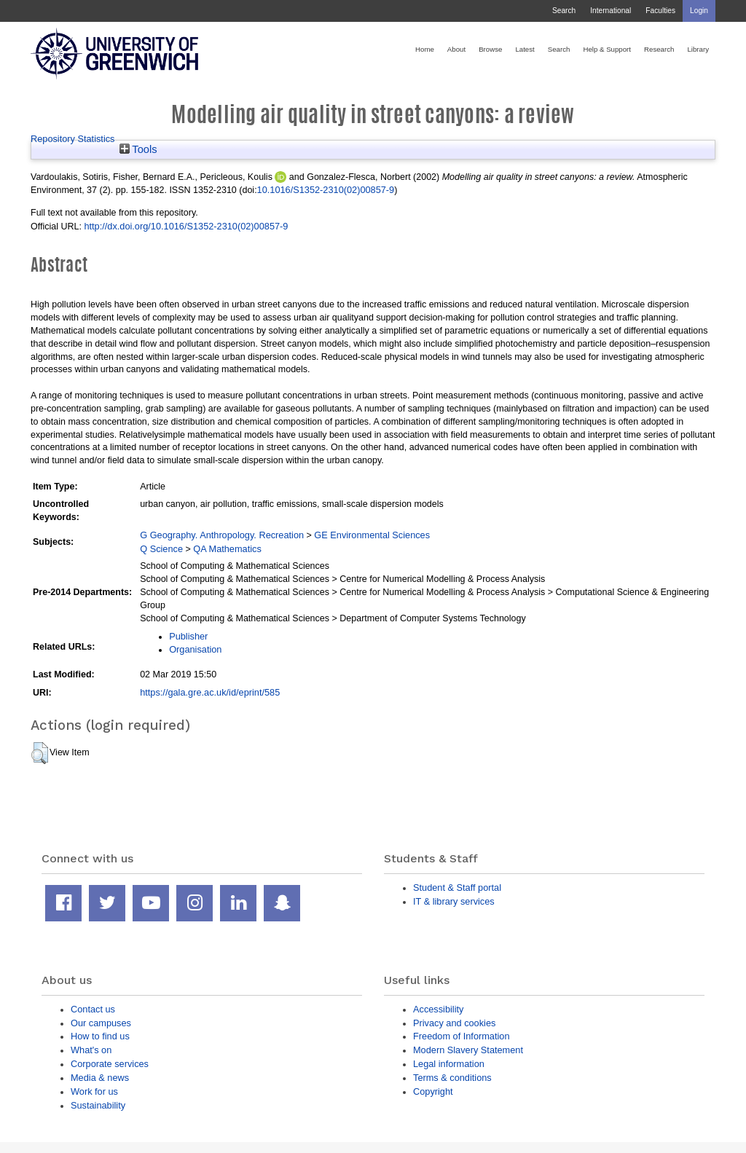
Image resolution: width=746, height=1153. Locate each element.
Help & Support (607, 49)
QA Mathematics (227, 548)
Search (564, 11)
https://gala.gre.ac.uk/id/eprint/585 (210, 692)
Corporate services (110, 1063)
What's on (91, 1049)
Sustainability (98, 1105)
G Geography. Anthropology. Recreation (222, 535)
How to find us (100, 1036)
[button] (39, 753)
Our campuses (101, 1023)
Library (698, 49)
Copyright (433, 1091)
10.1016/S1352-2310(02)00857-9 (326, 189)
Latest (524, 49)
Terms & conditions (452, 1077)
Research (659, 49)
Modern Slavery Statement (468, 1049)
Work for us (94, 1091)
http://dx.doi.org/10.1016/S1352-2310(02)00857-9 (186, 226)
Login (699, 11)
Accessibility (438, 1009)
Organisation (195, 649)
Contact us (93, 1009)
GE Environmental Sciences (372, 535)
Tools (138, 149)
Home (424, 49)
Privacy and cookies (454, 1023)
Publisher (188, 636)
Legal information (448, 1063)
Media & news (100, 1077)
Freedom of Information (461, 1036)
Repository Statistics (73, 138)
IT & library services (454, 901)
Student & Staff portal (457, 887)
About (456, 49)
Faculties (660, 11)
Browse (490, 49)
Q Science (161, 548)
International (610, 11)
